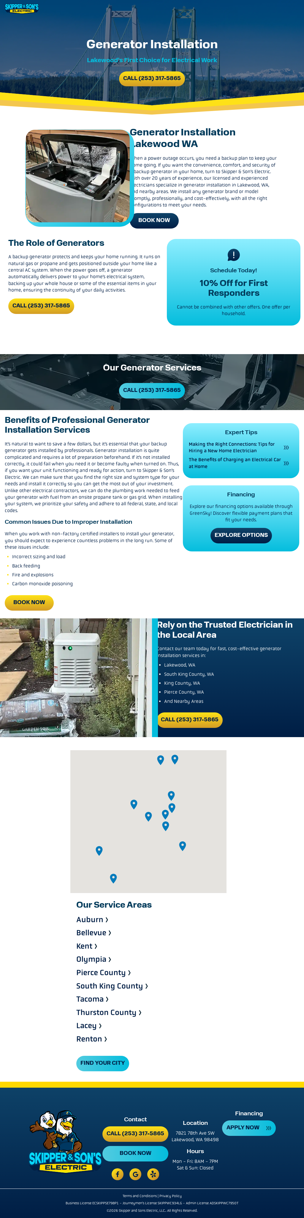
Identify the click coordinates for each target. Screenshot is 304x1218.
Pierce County (101, 973)
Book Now (154, 220)
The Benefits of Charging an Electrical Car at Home (235, 463)
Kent (84, 946)
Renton (89, 1039)
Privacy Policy (170, 1196)
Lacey (86, 1026)
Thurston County (106, 1013)
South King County (109, 986)
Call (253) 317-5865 (152, 79)
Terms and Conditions (140, 1196)
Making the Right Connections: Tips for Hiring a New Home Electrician (232, 447)
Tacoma (90, 999)
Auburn (89, 920)
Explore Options (241, 535)
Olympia (91, 959)
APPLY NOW (243, 1128)
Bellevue (91, 933)
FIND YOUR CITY (102, 1063)
